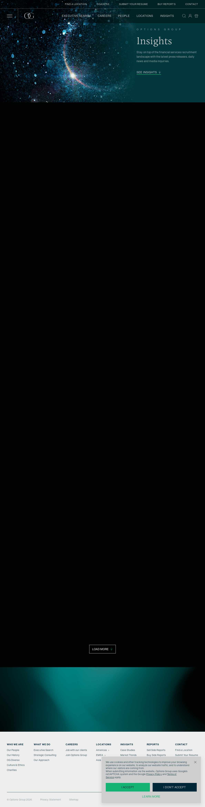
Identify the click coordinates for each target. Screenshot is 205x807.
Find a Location (76, 4)
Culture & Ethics (16, 765)
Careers (104, 16)
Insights (167, 16)
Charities (12, 770)
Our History (13, 755)
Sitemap (73, 799)
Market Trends (128, 755)
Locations (145, 16)
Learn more (151, 796)
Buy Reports (167, 4)
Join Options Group (76, 755)
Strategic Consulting (45, 755)
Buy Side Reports (156, 755)
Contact (191, 4)
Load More (102, 649)
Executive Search (76, 16)
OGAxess (103, 4)
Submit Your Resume (133, 4)
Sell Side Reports (156, 750)
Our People (13, 750)
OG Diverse (13, 760)
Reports (153, 744)
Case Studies (127, 750)
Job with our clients (76, 750)
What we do (42, 744)
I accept (127, 787)
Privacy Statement (50, 799)
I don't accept (174, 787)
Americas (103, 750)
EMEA (101, 755)
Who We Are (15, 744)
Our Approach (41, 760)
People (124, 16)
